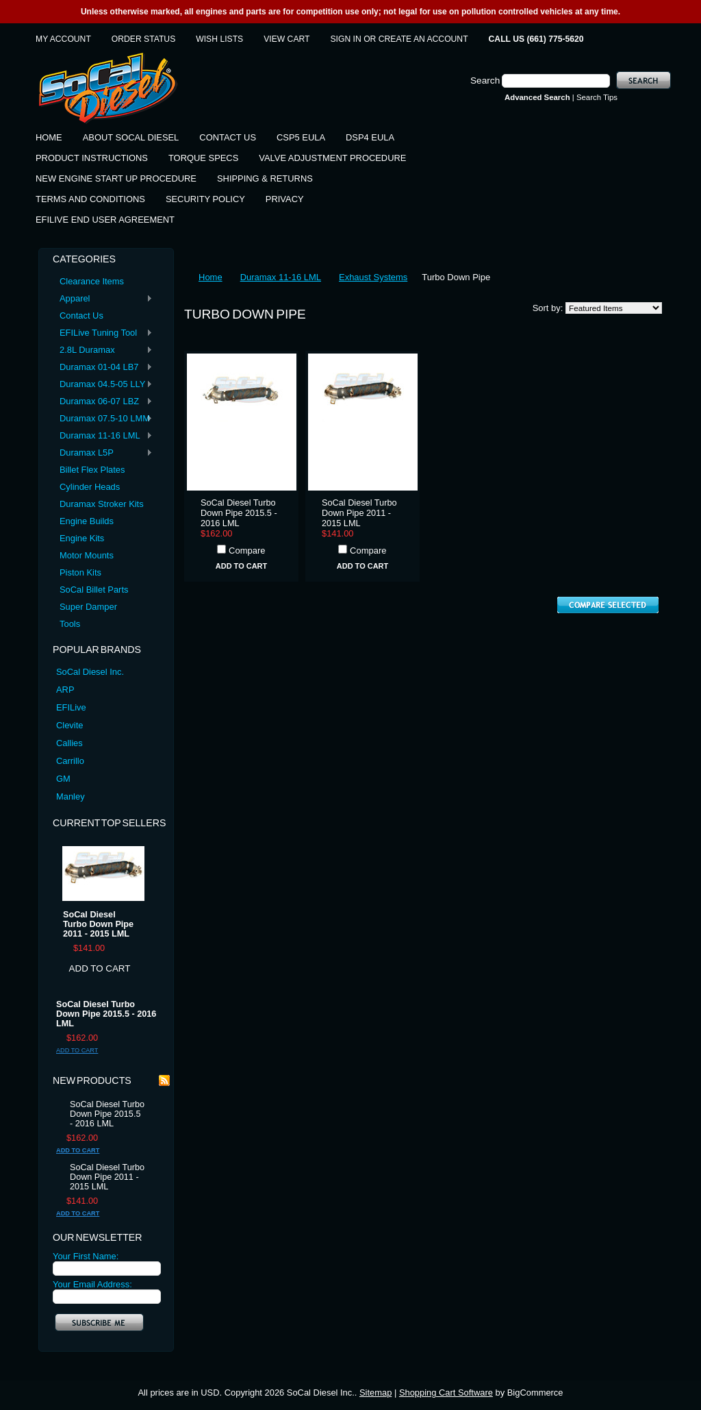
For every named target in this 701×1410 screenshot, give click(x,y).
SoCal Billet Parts (94, 589)
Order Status (143, 39)
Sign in (346, 39)
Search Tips (596, 97)
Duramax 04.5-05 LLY (103, 385)
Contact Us (81, 315)
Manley (70, 796)
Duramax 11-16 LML (103, 436)
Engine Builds (87, 521)
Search (485, 80)
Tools (70, 624)
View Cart (286, 39)
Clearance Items (92, 281)
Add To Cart (100, 968)
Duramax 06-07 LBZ (103, 402)
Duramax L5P (103, 453)
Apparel (103, 299)
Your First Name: (85, 1256)
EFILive (71, 707)
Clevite (69, 725)
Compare (247, 550)
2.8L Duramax (103, 350)
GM (63, 779)
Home (210, 277)
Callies (69, 743)
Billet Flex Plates (92, 470)
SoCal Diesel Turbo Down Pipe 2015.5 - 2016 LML (106, 1014)
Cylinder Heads (90, 487)
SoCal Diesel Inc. (90, 672)
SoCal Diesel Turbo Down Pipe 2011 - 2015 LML (98, 924)
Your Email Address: (92, 1284)
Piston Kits (80, 572)
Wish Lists (219, 39)
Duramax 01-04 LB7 (103, 367)
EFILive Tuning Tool (103, 333)
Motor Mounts (87, 555)
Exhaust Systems (373, 277)
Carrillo (70, 761)
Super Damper (88, 607)
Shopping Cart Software (446, 1392)
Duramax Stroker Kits (102, 504)
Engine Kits (82, 538)
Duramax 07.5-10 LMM (103, 419)
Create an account (423, 39)
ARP (65, 689)
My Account (63, 39)
